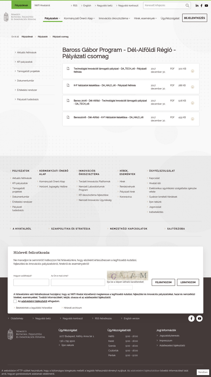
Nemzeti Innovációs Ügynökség (95, 200)
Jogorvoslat (155, 207)
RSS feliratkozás (103, 318)
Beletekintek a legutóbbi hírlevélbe (34, 308)
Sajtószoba (176, 228)
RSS (75, 5)
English (87, 5)
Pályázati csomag (60, 37)
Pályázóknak (21, 5)
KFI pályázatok (24, 62)
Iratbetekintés (156, 212)
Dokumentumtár (25, 80)
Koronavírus (126, 196)
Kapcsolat (154, 178)
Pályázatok (51, 18)
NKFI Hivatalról (42, 5)
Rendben (203, 372)
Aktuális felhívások (26, 52)
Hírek (122, 181)
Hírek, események (144, 18)
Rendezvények (127, 186)
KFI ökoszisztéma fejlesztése (93, 195)
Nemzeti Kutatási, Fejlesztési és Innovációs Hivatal (27, 343)
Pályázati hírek (127, 191)
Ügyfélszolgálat (170, 18)
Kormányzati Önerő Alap (78, 18)
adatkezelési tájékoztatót (98, 297)
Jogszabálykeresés (169, 335)
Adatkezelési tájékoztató (172, 345)
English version (132, 318)
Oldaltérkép (17, 318)
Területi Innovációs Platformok (94, 181)
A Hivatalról (22, 228)
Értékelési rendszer (27, 90)
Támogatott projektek (28, 71)
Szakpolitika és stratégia (70, 228)
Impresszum (166, 340)
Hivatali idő (155, 183)
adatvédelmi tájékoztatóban (145, 370)
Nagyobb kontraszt (128, 5)
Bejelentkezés (194, 18)
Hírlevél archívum (73, 308)
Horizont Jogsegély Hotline (53, 186)
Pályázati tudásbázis (28, 99)
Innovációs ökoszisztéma (113, 18)
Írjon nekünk (155, 202)
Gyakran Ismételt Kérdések (163, 196)
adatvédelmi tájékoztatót (34, 301)
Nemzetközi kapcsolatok (128, 228)
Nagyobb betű (43, 318)
